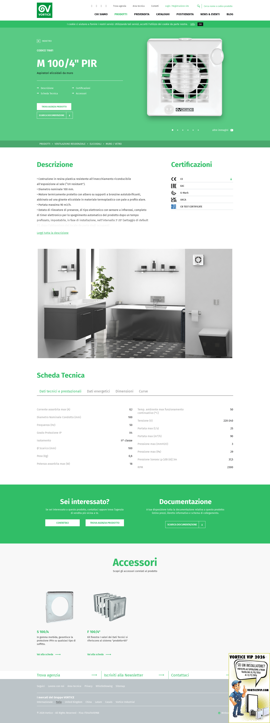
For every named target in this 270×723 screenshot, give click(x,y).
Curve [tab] (143, 391)
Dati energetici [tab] (98, 391)
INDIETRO (47, 41)
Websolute (225, 712)
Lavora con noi (56, 686)
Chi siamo (101, 14)
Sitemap (120, 686)
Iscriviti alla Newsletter (134, 674)
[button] (55, 115)
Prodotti (121, 14)
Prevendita (141, 14)
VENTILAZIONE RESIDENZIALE (70, 143)
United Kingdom (73, 702)
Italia (59, 702)
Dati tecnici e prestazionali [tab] (60, 391)
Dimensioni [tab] (124, 391)
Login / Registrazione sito (177, 6)
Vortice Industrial (125, 702)
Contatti (155, 6)
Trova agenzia (119, 6)
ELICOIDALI (95, 143)
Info (192, 24)
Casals (108, 702)
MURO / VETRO (114, 143)
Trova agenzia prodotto (54, 107)
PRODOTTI (44, 143)
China (89, 702)
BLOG (230, 14)
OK (200, 24)
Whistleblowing (104, 686)
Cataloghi (163, 14)
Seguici (41, 686)
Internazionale (45, 702)
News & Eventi (210, 14)
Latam (98, 702)
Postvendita (185, 14)
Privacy (88, 686)
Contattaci (62, 522)
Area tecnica (139, 6)
